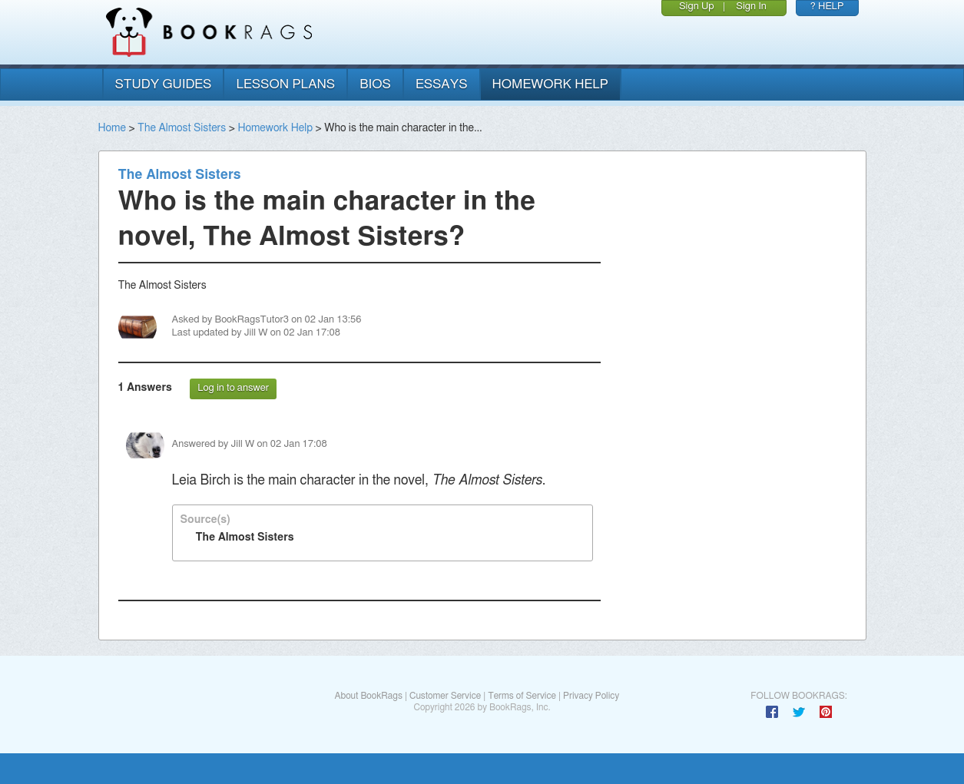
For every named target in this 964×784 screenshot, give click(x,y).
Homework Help (275, 128)
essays (442, 84)
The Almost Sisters (181, 128)
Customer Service (445, 695)
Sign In (751, 7)
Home (112, 128)
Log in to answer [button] (233, 388)
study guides (163, 84)
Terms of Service (522, 695)
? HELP (827, 7)
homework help (550, 84)
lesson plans (285, 84)
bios (375, 84)
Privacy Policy (591, 695)
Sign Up (696, 7)
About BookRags (368, 695)
